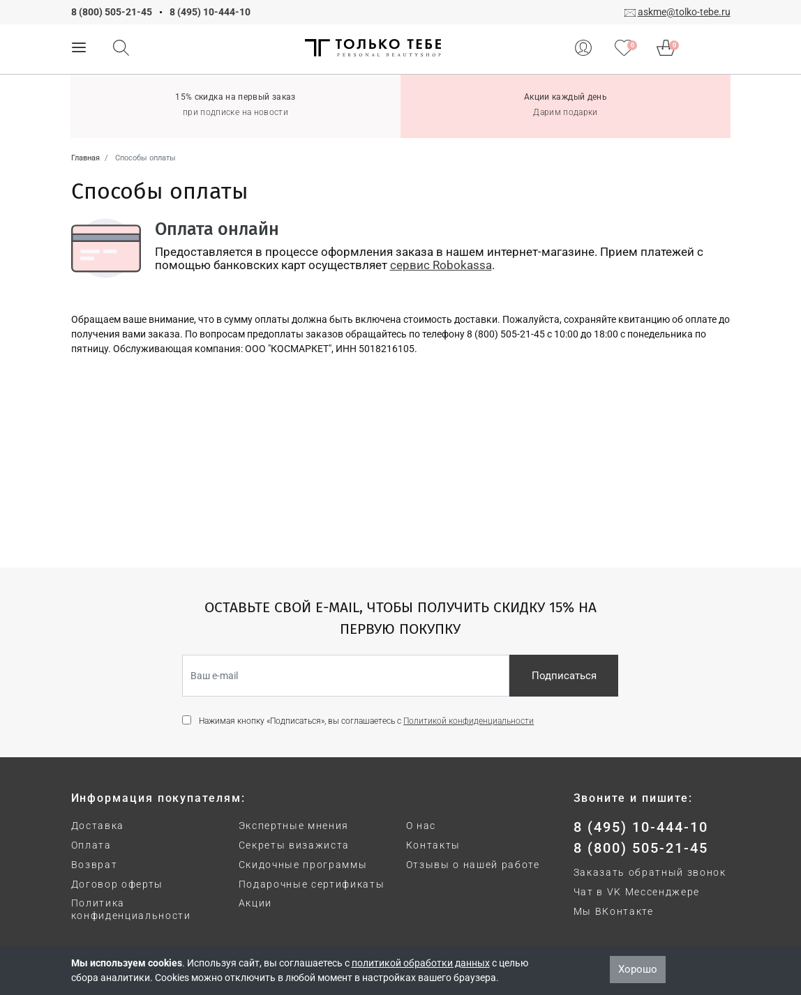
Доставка (97, 825)
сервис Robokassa (441, 265)
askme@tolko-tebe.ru (684, 11)
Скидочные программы (303, 864)
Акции (255, 903)
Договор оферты (117, 884)
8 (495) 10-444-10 (210, 11)
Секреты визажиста (294, 845)
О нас (421, 825)
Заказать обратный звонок (650, 872)
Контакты (433, 845)
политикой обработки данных (421, 963)
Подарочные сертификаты (312, 884)
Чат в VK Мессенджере (637, 891)
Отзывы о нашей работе (473, 864)
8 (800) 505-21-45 (111, 11)
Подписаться (564, 675)
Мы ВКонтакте (614, 911)
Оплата (91, 845)
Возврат (94, 864)
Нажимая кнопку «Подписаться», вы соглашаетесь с (366, 721)
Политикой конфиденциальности (468, 721)
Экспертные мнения (294, 825)
